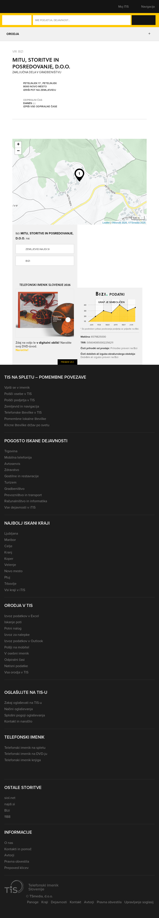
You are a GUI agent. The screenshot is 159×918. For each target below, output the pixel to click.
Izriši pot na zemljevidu (39, 90)
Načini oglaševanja (18, 708)
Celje (8, 546)
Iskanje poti (13, 622)
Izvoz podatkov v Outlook (23, 640)
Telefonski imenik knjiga (22, 759)
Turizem (10, 482)
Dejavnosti (59, 902)
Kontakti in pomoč (17, 849)
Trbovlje (10, 583)
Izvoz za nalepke (17, 634)
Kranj (8, 552)
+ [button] (18, 144)
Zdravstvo (11, 469)
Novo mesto (13, 570)
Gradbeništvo (14, 488)
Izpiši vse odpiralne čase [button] (40, 106)
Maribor (10, 539)
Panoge (33, 902)
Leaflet (106, 222)
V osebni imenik (16, 653)
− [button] (18, 151)
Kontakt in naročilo (18, 721)
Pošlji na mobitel (16, 647)
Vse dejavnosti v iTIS (20, 507)
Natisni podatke (16, 665)
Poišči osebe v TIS (18, 393)
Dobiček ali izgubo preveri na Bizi (99, 357)
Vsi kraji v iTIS (14, 589)
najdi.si (9, 804)
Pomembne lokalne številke (25, 418)
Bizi (28, 261)
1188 (7, 816)
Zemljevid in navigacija (21, 406)
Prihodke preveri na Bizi (124, 348)
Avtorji (9, 855)
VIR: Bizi (17, 51)
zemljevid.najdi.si (38, 249)
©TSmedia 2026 (137, 222)
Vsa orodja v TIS (16, 672)
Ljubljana (11, 533)
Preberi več (67, 361)
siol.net (9, 797)
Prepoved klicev (16, 867)
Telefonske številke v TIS (23, 412)
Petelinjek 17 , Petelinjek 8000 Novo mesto (40, 84)
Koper (8, 558)
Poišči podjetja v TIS (19, 400)
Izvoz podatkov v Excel (21, 615)
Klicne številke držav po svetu (26, 425)
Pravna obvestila (16, 861)
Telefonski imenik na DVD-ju (25, 753)
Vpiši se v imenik (17, 387)
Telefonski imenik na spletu (24, 747)
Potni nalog (12, 628)
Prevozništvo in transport (23, 494)
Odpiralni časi (14, 659)
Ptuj (7, 577)
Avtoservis (12, 463)
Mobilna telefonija (18, 457)
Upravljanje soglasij (139, 902)
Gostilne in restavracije (21, 476)
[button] (12, 6)
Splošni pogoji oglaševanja (24, 715)
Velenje (10, 564)
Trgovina (10, 451)
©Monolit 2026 (119, 222)
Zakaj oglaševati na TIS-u (23, 702)
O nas (8, 842)
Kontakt (75, 902)
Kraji (44, 902)
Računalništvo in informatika (25, 501)
